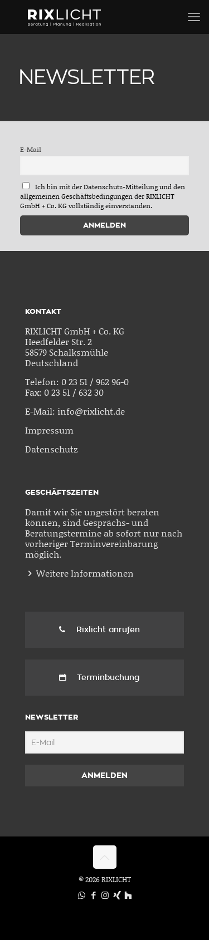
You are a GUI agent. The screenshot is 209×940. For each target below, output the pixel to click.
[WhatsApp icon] (81, 895)
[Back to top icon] (104, 857)
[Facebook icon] (93, 895)
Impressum (49, 430)
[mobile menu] (193, 16)
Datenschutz (51, 448)
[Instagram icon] (105, 895)
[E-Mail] (104, 742)
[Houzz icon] (128, 895)
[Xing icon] (117, 895)
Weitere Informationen (85, 573)
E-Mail (30, 149)
